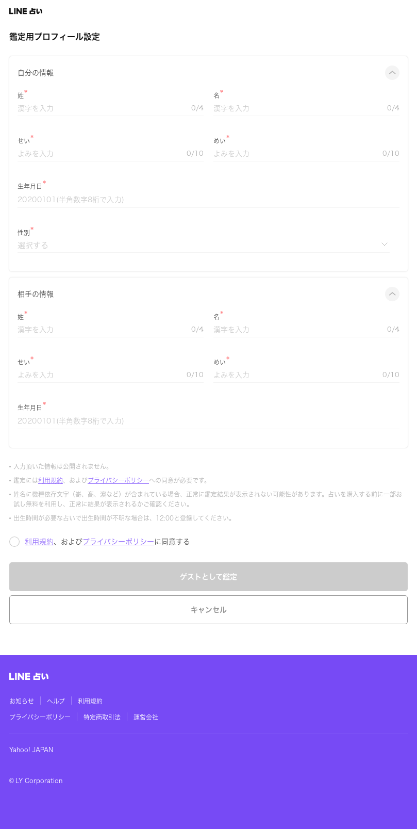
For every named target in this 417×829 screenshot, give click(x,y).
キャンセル (209, 609)
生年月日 (30, 186)
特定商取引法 (102, 717)
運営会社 (146, 717)
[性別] (204, 245)
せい (24, 141)
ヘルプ (56, 701)
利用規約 (50, 480)
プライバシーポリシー (118, 480)
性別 (24, 233)
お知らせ (21, 701)
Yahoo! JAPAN (31, 749)
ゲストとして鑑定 (208, 576)
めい (219, 141)
